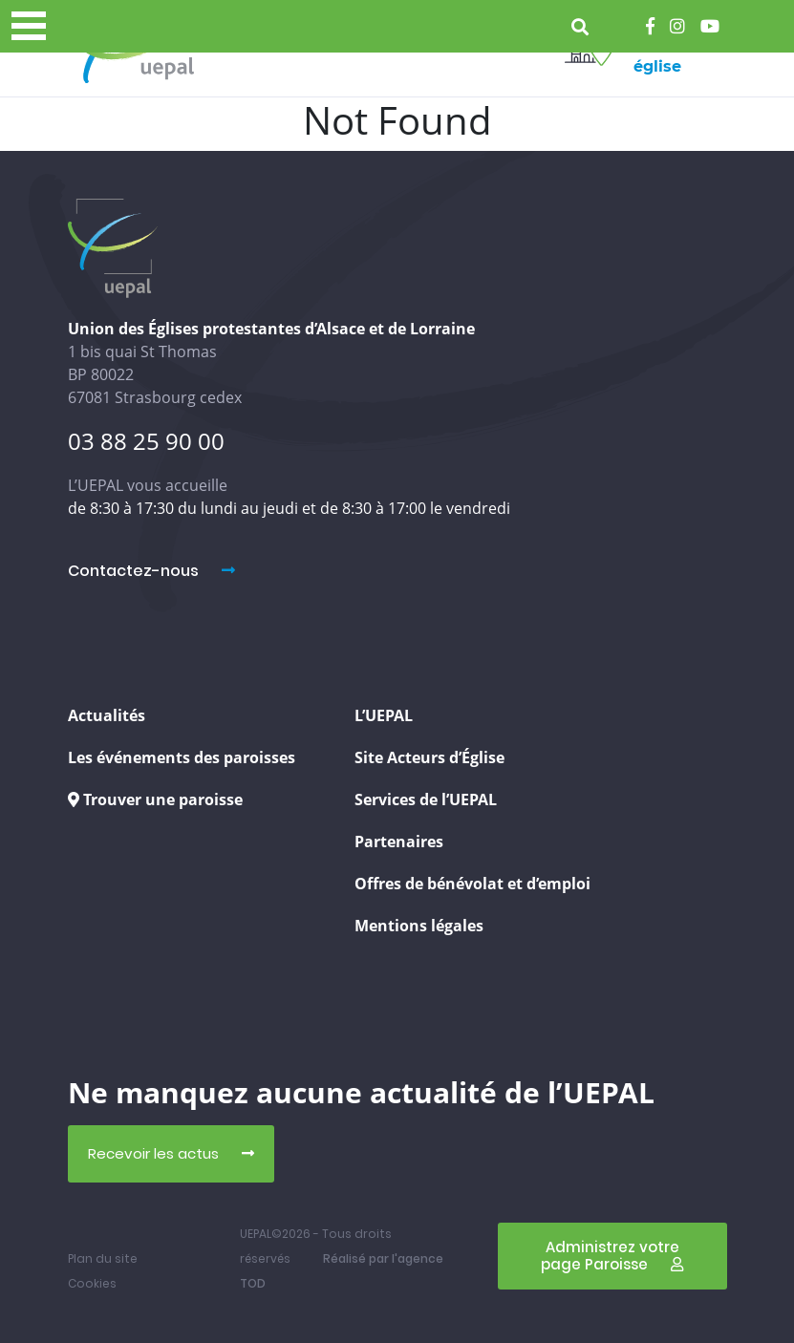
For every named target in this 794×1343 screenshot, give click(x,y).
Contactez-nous (151, 571)
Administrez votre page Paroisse (612, 1255)
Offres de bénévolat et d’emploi (472, 883)
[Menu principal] (28, 26)
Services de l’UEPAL (425, 799)
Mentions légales (418, 925)
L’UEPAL (383, 715)
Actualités (106, 715)
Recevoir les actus (171, 1153)
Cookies (92, 1283)
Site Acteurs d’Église (429, 757)
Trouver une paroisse (155, 799)
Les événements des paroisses (181, 757)
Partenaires (398, 841)
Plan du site (103, 1258)
